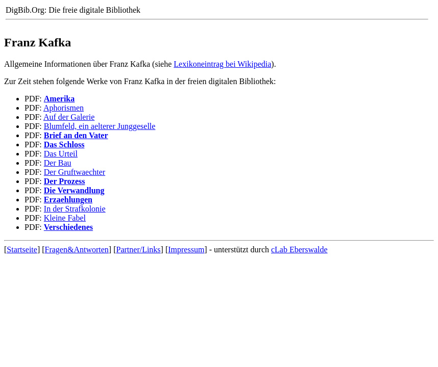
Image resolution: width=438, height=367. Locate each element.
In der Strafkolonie (75, 208)
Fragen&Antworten (77, 249)
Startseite (22, 249)
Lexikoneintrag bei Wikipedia (222, 64)
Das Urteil (61, 153)
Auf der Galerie (68, 117)
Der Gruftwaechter (74, 172)
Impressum (186, 249)
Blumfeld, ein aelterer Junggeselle (100, 126)
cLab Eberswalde (299, 249)
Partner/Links (138, 249)
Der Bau (57, 163)
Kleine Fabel (65, 218)
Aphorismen (63, 107)
